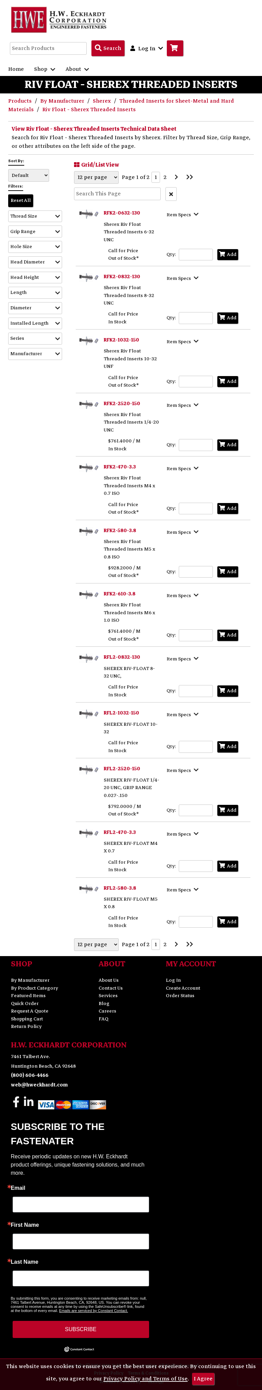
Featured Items (28, 996)
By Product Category (34, 988)
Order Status (180, 996)
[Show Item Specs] (183, 214)
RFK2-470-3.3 (120, 467)
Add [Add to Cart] (227, 254)
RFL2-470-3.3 (120, 832)
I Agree (203, 1378)
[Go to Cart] (175, 48)
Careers (107, 1011)
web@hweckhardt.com (39, 1085)
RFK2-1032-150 (121, 340)
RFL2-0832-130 (122, 657)
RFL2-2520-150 (122, 769)
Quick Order (25, 1003)
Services (108, 996)
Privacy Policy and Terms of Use (145, 1378)
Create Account (183, 988)
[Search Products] (108, 48)
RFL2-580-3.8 (120, 888)
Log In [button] (147, 48)
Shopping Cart (27, 1019)
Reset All (21, 200)
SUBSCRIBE (80, 1329)
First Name (25, 1225)
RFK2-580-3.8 (120, 531)
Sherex (102, 100)
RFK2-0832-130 (122, 277)
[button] (35, 216)
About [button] (77, 69)
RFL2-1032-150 (121, 713)
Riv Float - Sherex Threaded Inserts (89, 109)
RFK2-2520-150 (122, 404)
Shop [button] (44, 69)
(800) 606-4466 (29, 1075)
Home (16, 69)
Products (20, 100)
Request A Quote (29, 1011)
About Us (109, 980)
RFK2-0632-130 (122, 213)
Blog (104, 1003)
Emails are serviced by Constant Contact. (93, 1311)
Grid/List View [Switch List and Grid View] (95, 164)
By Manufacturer (63, 100)
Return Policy (26, 1026)
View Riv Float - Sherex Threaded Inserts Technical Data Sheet (94, 129)
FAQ (103, 1019)
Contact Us (111, 988)
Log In (173, 980)
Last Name (25, 1262)
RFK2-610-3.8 (119, 594)
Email (18, 1188)
